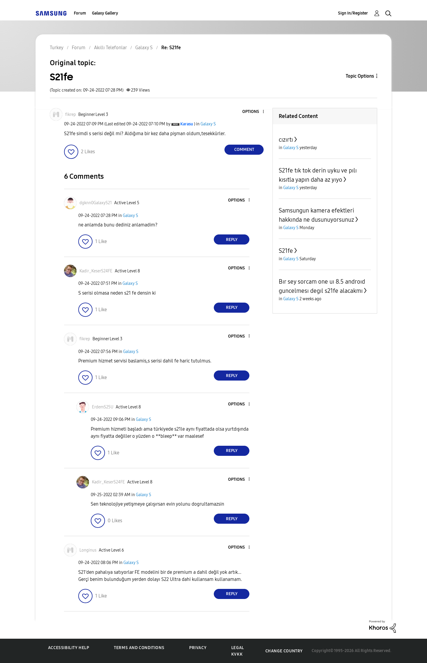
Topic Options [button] (360, 76)
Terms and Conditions (139, 647)
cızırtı (286, 139)
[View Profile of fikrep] (70, 114)
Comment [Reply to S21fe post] (244, 149)
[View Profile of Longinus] (87, 550)
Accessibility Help (68, 647)
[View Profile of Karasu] (186, 124)
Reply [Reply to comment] (232, 239)
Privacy (197, 647)
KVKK (237, 654)
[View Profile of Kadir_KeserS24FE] (95, 271)
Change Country (284, 651)
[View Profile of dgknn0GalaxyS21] (95, 202)
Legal (237, 647)
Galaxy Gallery (105, 13)
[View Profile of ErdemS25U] (102, 407)
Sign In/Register (353, 13)
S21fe (286, 250)
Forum (80, 13)
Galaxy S (208, 124)
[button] (253, 112)
